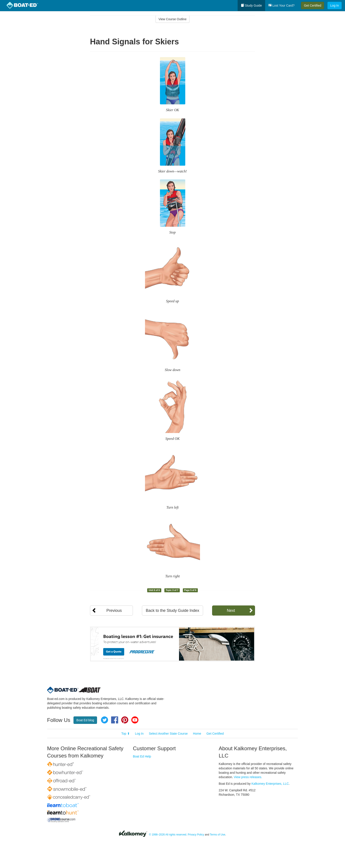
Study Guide (251, 5)
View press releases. (248, 777)
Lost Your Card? (281, 5)
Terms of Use (217, 834)
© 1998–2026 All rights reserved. (168, 834)
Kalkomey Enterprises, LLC (270, 783)
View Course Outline (172, 19)
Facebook (114, 719)
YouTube (134, 719)
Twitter (104, 719)
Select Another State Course (168, 733)
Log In (334, 5)
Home (197, 733)
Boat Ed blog (85, 720)
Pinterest (124, 719)
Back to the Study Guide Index (172, 610)
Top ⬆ (125, 733)
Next (231, 610)
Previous (114, 610)
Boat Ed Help (142, 756)
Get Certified (312, 5)
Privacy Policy (196, 834)
